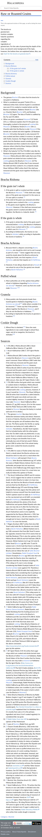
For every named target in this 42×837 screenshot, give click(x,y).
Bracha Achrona (33, 283)
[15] (24, 327)
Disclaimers (32, 832)
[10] (18, 287)
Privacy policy (6, 832)
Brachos (16, 724)
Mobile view (5, 834)
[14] (14, 316)
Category (4, 817)
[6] (19, 252)
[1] (23, 192)
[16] (14, 334)
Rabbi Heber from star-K (16, 719)
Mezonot (27, 119)
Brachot (15, 97)
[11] (21, 303)
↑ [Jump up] (6, 346)
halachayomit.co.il (14, 768)
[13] (33, 311)
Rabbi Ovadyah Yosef (29, 553)
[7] (6, 262)
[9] (14, 285)
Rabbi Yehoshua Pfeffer (29, 809)
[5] (23, 236)
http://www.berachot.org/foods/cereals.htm (21, 646)
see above (9, 286)
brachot (19, 414)
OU (28, 797)
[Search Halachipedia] (21, 8)
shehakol (15, 234)
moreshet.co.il (17, 766)
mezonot (27, 661)
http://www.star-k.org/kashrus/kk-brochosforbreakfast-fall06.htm (20, 665)
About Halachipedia (19, 832)
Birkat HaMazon (11, 458)
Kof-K (36, 668)
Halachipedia (15, 3)
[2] (24, 197)
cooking (32, 124)
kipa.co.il (9, 800)
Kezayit (36, 265)
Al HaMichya (35, 260)
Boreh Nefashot (17, 270)
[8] (24, 269)
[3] (35, 211)
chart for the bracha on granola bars (16, 54)
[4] (26, 229)
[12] (16, 306)
